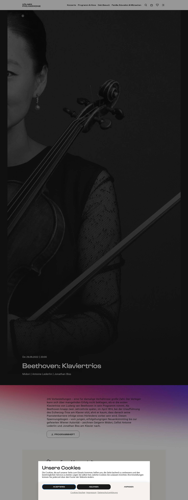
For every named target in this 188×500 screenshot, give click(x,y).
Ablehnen (94, 487)
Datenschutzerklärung (108, 493)
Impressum (91, 493)
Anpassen (129, 487)
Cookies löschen (77, 493)
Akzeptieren (59, 487)
